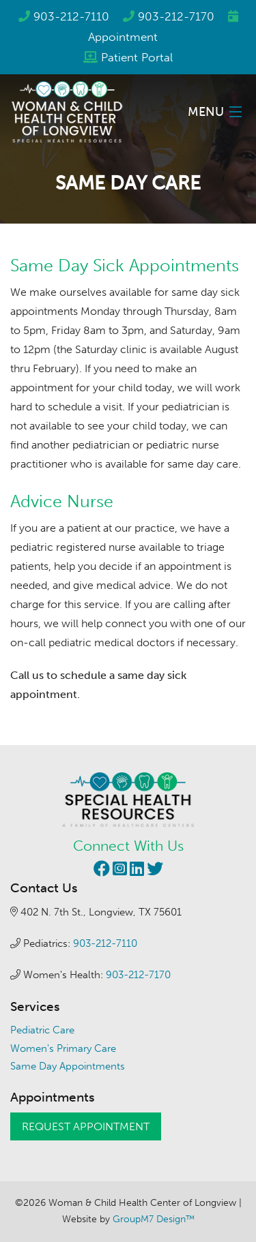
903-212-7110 (71, 16)
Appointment (123, 37)
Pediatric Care (42, 1030)
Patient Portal (137, 57)
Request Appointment (86, 1126)
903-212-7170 (176, 16)
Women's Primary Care (63, 1048)
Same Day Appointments (67, 1066)
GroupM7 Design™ (154, 1219)
